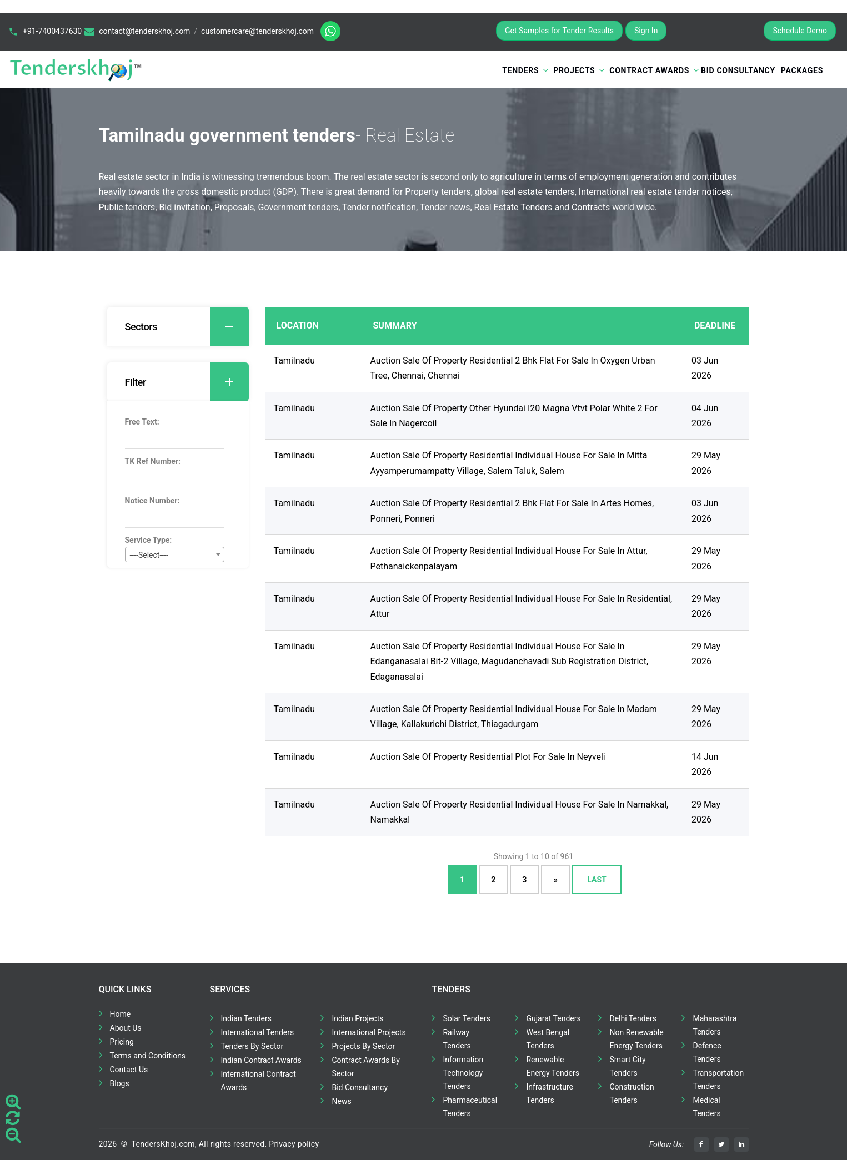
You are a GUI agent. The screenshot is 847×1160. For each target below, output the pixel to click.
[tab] (178, 326)
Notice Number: (152, 500)
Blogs (119, 1083)
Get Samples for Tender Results (559, 30)
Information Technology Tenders (463, 1073)
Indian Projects (357, 1018)
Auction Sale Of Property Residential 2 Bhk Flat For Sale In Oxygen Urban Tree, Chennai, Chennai (512, 368)
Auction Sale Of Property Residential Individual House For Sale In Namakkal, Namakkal (519, 812)
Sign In (646, 30)
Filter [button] (187, 381)
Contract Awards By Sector (365, 1067)
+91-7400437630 (52, 31)
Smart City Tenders (627, 1066)
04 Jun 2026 (704, 415)
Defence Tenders (707, 1052)
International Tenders (257, 1032)
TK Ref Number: (153, 461)
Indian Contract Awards (261, 1060)
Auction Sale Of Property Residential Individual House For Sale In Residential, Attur (521, 606)
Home (120, 1014)
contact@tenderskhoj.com (144, 31)
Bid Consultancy (738, 70)
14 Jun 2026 (704, 764)
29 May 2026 (705, 463)
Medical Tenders (706, 1107)
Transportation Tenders (718, 1079)
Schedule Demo (800, 30)
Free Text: (142, 421)
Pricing (122, 1041)
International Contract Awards (258, 1081)
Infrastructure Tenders (549, 1093)
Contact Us (129, 1069)
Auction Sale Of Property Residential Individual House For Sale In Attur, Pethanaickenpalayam (509, 558)
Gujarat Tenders (553, 1018)
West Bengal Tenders (547, 1039)
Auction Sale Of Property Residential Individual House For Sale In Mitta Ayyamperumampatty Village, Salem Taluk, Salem (509, 463)
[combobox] (174, 554)
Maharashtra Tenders (714, 1025)
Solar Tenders (466, 1018)
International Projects (368, 1032)
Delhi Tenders (632, 1018)
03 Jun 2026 (704, 368)
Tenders (520, 70)
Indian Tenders (246, 1018)
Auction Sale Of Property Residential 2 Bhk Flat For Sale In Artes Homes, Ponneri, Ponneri (512, 510)
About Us (126, 1027)
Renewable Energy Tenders (552, 1066)
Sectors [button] (187, 326)
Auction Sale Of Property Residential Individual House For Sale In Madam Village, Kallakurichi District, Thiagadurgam (513, 716)
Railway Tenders (456, 1039)
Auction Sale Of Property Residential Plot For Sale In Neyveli (487, 757)
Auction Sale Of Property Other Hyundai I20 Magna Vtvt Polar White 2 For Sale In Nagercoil (514, 415)
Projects (574, 70)
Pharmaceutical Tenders (470, 1107)
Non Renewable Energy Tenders (636, 1039)
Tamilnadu (294, 360)
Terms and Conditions (148, 1055)
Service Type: (148, 540)
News (341, 1101)
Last (596, 879)
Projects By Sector (363, 1046)
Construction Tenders (631, 1093)
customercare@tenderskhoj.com (257, 31)
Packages (802, 70)
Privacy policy (294, 1143)
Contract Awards (649, 70)
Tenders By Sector (252, 1046)
